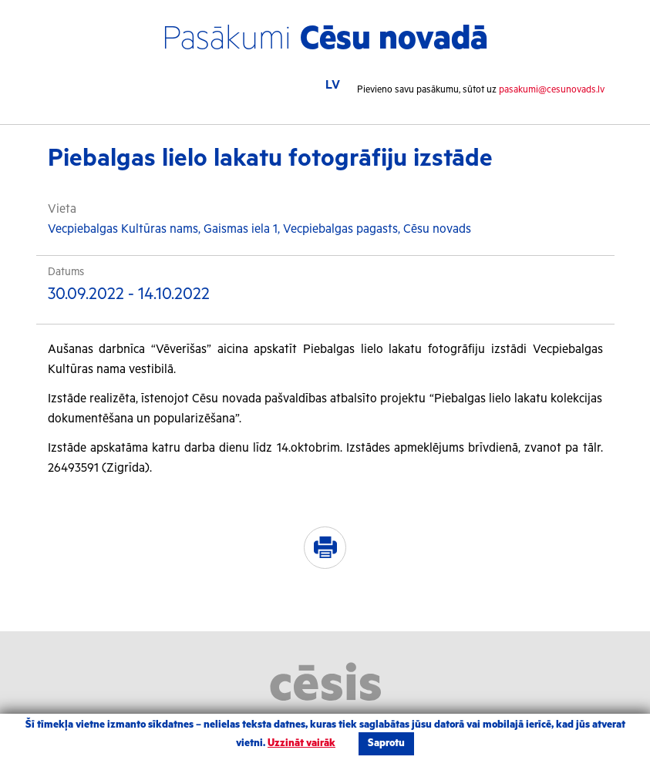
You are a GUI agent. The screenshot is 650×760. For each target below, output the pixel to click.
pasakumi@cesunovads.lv (552, 90)
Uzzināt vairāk (301, 743)
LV (332, 85)
